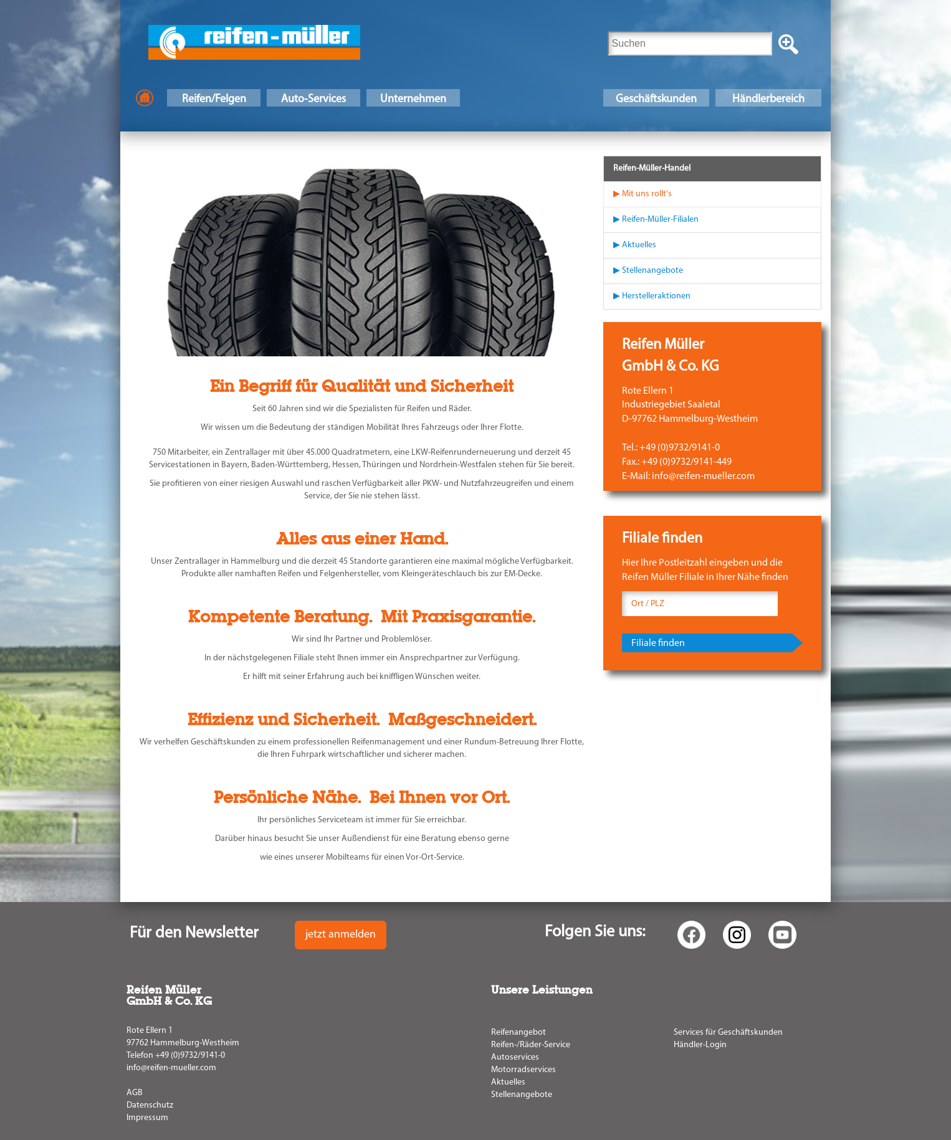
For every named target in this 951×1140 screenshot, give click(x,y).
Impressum (147, 1118)
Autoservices (515, 1057)
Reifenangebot (518, 1032)
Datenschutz (150, 1105)
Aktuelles (508, 1082)
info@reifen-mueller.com (171, 1068)
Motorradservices (523, 1070)
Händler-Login (700, 1045)
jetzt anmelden (340, 935)
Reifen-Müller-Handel (652, 168)
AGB (135, 1093)
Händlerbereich (768, 99)
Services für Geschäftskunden (728, 1032)
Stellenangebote (521, 1095)
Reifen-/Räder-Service (530, 1045)
